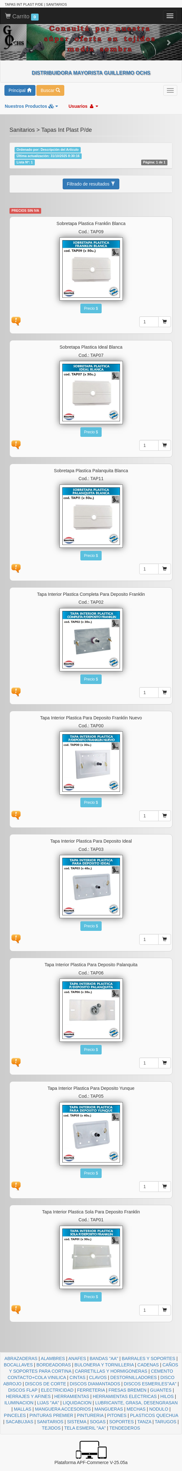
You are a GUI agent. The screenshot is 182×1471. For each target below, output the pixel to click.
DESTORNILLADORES (133, 1377)
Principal (20, 90)
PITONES (116, 1415)
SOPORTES (121, 1421)
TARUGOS (165, 1421)
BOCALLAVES (18, 1364)
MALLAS (22, 1409)
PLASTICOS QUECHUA (154, 1415)
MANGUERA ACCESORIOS (63, 1409)
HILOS (167, 1396)
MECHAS (136, 1409)
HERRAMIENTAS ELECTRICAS (125, 1396)
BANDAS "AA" (104, 1358)
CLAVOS (98, 1377)
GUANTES (161, 1390)
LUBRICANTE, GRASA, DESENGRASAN (136, 1402)
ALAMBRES (53, 1358)
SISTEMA (76, 1421)
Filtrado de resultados (91, 183)
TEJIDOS (51, 1428)
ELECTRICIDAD (57, 1390)
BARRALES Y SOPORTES (148, 1358)
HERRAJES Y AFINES (28, 1396)
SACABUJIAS (19, 1421)
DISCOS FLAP (22, 1390)
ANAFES (77, 1358)
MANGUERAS (108, 1409)
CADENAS (148, 1364)
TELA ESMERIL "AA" (85, 1428)
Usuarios (83, 106)
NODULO (158, 1409)
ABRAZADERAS (20, 1358)
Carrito (22, 17)
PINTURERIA (90, 1415)
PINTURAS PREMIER (51, 1415)
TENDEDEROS (124, 1428)
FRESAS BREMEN (128, 1390)
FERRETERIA (91, 1390)
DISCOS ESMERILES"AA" (150, 1383)
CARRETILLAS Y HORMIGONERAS (111, 1371)
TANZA (144, 1421)
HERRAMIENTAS (71, 1396)
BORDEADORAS (53, 1364)
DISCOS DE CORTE (45, 1383)
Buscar (50, 90)
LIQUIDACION (77, 1402)
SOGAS (98, 1421)
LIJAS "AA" (48, 1402)
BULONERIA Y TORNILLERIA (104, 1364)
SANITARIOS (50, 1421)
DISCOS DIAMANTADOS (95, 1383)
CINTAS (77, 1377)
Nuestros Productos (31, 106)
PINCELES (15, 1415)
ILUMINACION (19, 1402)
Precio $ (91, 308)
